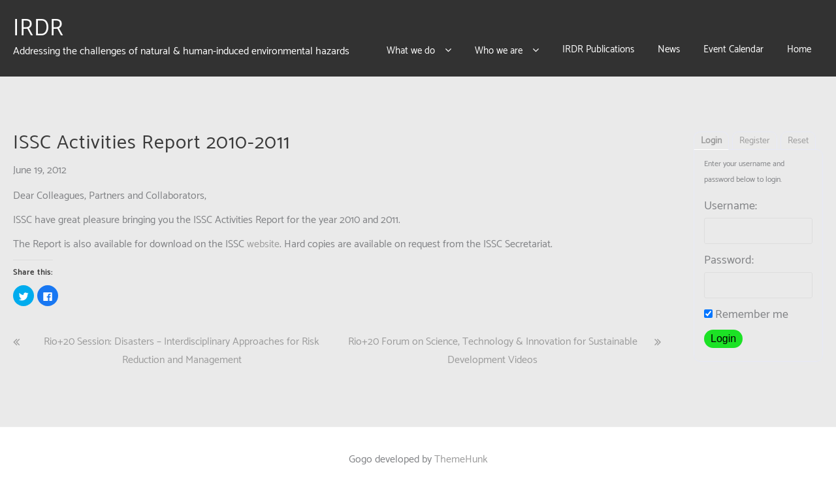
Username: (730, 199)
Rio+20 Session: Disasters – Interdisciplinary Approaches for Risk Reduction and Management (181, 344)
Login (711, 134)
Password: (729, 254)
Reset (798, 134)
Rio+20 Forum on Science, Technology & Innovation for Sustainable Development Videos (492, 344)
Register (754, 134)
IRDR (38, 25)
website (263, 238)
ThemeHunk (461, 453)
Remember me (746, 308)
